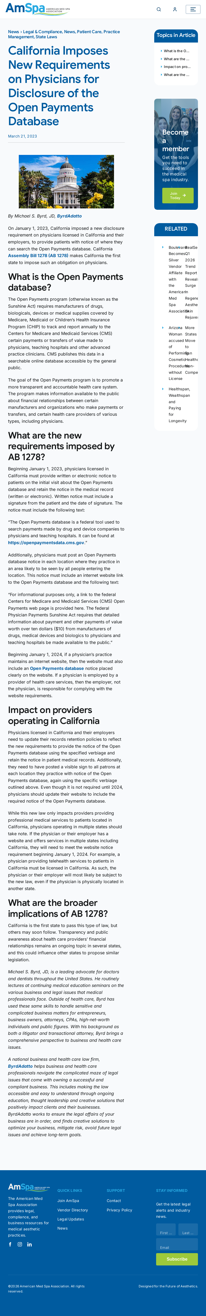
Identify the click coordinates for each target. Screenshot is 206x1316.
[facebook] (10, 1244)
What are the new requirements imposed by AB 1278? (177, 59)
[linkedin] (29, 1244)
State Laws (46, 37)
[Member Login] (175, 9)
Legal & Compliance (42, 32)
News (13, 32)
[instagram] (20, 1244)
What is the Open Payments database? (177, 51)
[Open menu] (193, 9)
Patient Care (89, 32)
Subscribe (177, 1259)
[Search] (158, 9)
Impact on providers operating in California (177, 66)
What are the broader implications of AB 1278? (177, 75)
